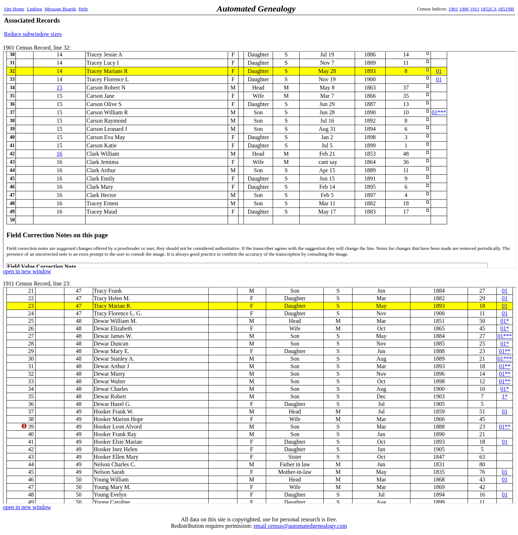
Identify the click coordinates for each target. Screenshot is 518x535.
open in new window (27, 271)
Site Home (14, 9)
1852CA (488, 9)
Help (83, 9)
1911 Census (260, 395)
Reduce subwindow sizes (33, 34)
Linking (34, 9)
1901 (453, 9)
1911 (475, 9)
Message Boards (60, 9)
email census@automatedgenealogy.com (300, 526)
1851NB (506, 9)
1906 (464, 9)
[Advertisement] (430, 27)
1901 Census (260, 159)
